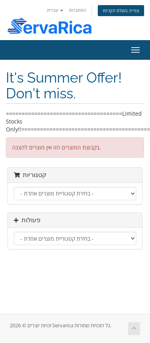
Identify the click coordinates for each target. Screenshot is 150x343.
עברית (55, 10)
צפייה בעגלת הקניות (121, 10)
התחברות (77, 10)
